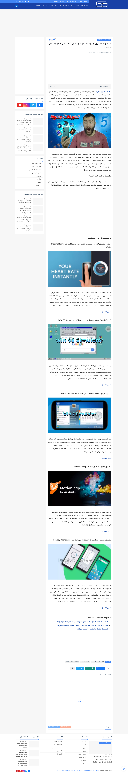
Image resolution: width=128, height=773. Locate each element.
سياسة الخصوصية (71, 1)
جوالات (39, 179)
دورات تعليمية (82, 757)
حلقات (67, 661)
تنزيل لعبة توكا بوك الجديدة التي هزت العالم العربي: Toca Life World (24, 140)
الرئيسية (86, 5)
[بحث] (16, 6)
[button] (100, 668)
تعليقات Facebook (53, 726)
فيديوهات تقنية (59, 5)
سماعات (83, 760)
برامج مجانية (37, 176)
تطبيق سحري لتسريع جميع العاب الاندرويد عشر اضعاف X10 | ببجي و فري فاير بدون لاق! (24, 149)
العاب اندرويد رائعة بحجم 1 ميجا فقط (24, 130)
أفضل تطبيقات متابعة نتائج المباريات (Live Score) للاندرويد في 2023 (24, 210)
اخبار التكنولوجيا (39, 5)
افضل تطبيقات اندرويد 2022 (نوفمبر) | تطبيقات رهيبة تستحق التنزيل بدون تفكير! (102, 759)
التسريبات (83, 744)
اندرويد (84, 748)
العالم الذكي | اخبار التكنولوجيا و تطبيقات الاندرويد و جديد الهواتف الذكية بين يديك (78, 770)
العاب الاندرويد (49, 5)
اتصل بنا (56, 1)
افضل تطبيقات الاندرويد (104, 39)
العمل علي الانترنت (36, 173)
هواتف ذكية (79, 5)
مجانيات (84, 763)
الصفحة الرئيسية (57, 741)
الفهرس (62, 1)
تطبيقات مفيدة (75, 661)
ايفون (84, 751)
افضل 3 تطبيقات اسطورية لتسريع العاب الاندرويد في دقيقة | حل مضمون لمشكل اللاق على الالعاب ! (24, 123)
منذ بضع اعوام (27, 119)
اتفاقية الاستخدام (82, 1)
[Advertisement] (64, 23)
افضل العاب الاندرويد (35, 166)
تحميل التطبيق (106, 312)
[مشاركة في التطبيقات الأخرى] (72, 668)
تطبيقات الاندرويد (70, 5)
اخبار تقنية (83, 741)
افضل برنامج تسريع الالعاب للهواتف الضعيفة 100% (24, 201)
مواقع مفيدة (37, 185)
